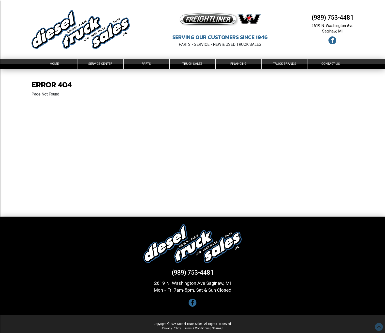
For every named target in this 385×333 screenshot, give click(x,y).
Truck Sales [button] (192, 63)
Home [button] (54, 63)
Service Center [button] (100, 63)
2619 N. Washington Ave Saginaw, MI (192, 283)
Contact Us (330, 63)
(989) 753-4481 (332, 17)
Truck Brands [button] (284, 63)
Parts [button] (146, 63)
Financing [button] (238, 63)
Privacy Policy (171, 328)
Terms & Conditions (196, 328)
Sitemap (217, 328)
